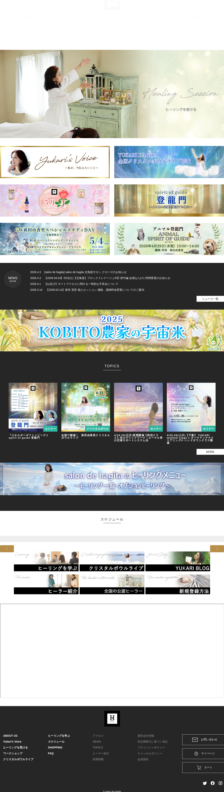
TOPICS (98, 747)
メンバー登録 (214, 8)
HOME (16, 36)
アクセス (98, 735)
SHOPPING (196, 36)
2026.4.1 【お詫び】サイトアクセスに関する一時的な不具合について (74, 284)
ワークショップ (123, 36)
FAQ (209, 36)
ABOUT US (30, 36)
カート (178, 8)
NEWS (97, 741)
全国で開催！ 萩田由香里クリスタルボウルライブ (85, 436)
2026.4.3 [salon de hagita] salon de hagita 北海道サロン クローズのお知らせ (78, 272)
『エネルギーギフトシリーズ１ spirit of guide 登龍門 (29, 436)
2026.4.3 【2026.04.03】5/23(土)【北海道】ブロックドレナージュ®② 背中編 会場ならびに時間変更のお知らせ (100, 278)
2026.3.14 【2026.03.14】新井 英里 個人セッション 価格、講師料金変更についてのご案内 (87, 289)
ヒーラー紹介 (101, 753)
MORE (210, 451)
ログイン (194, 8)
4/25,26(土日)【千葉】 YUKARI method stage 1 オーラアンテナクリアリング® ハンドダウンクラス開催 (190, 439)
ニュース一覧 (210, 298)
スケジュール (177, 36)
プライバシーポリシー (151, 747)
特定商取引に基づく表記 (153, 741)
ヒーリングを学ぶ (100, 36)
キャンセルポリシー (150, 753)
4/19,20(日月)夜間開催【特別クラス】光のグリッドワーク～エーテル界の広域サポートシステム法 (138, 438)
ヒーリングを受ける (73, 36)
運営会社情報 (146, 735)
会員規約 (143, 759)
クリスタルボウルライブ (151, 36)
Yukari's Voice (49, 36)
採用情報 (98, 759)
